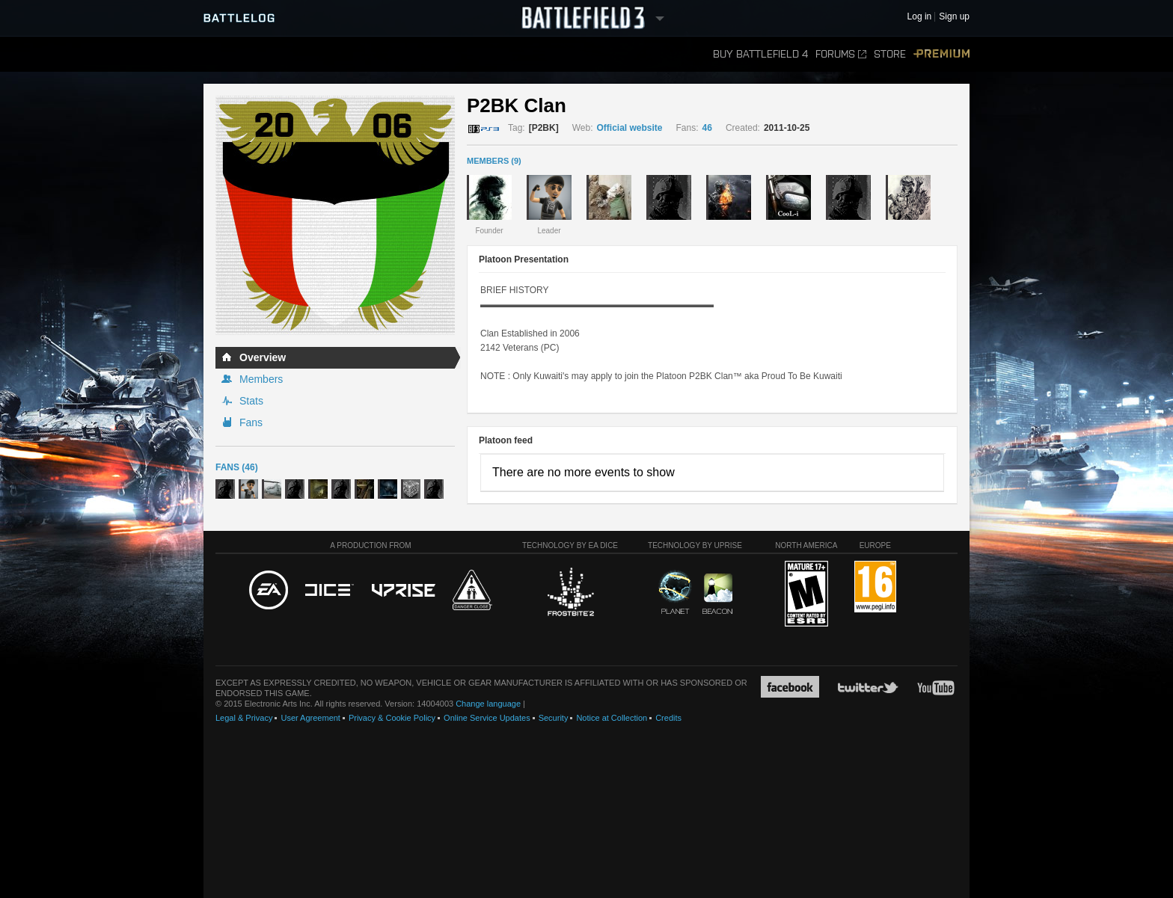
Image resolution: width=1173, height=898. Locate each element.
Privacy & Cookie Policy (392, 717)
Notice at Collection (611, 717)
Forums (840, 54)
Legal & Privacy (243, 717)
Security (554, 717)
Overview (262, 357)
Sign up (954, 17)
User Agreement (310, 717)
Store (890, 54)
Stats (251, 401)
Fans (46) (236, 467)
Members (261, 379)
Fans (251, 422)
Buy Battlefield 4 (760, 54)
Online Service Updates (487, 717)
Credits (668, 717)
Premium (941, 54)
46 (707, 128)
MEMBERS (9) (494, 160)
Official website (630, 128)
